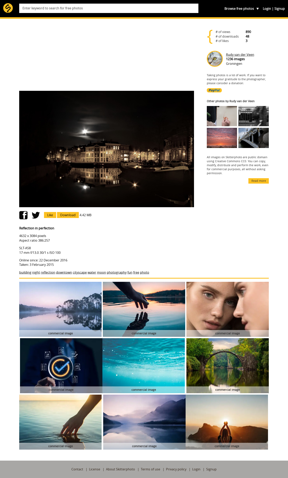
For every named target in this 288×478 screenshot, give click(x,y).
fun (129, 272)
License (94, 469)
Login (267, 8)
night (36, 272)
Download (68, 215)
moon (101, 272)
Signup (279, 8)
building (25, 272)
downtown (64, 272)
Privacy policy (176, 469)
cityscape (80, 272)
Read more (258, 181)
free (136, 272)
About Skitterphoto (120, 469)
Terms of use (150, 469)
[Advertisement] (106, 56)
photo (144, 272)
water (92, 272)
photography (117, 272)
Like (50, 215)
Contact (77, 469)
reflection (48, 272)
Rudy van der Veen (240, 54)
